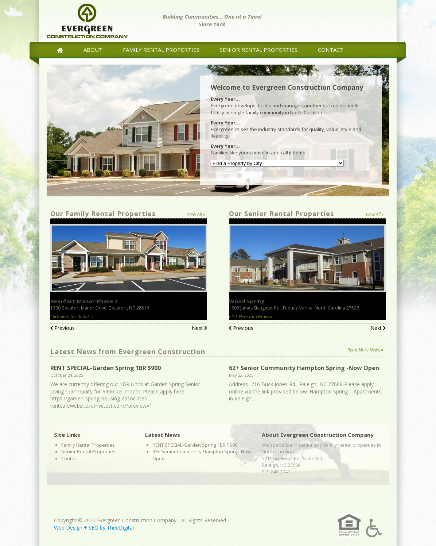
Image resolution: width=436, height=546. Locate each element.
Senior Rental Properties (258, 49)
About (92, 49)
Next (199, 328)
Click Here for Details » (72, 317)
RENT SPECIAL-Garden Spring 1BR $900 (105, 368)
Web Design (68, 527)
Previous (62, 328)
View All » (196, 214)
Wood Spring (247, 301)
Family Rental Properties (161, 49)
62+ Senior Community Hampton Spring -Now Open (304, 368)
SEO (93, 527)
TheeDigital (120, 527)
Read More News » (365, 350)
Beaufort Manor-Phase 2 (84, 301)
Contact (330, 49)
